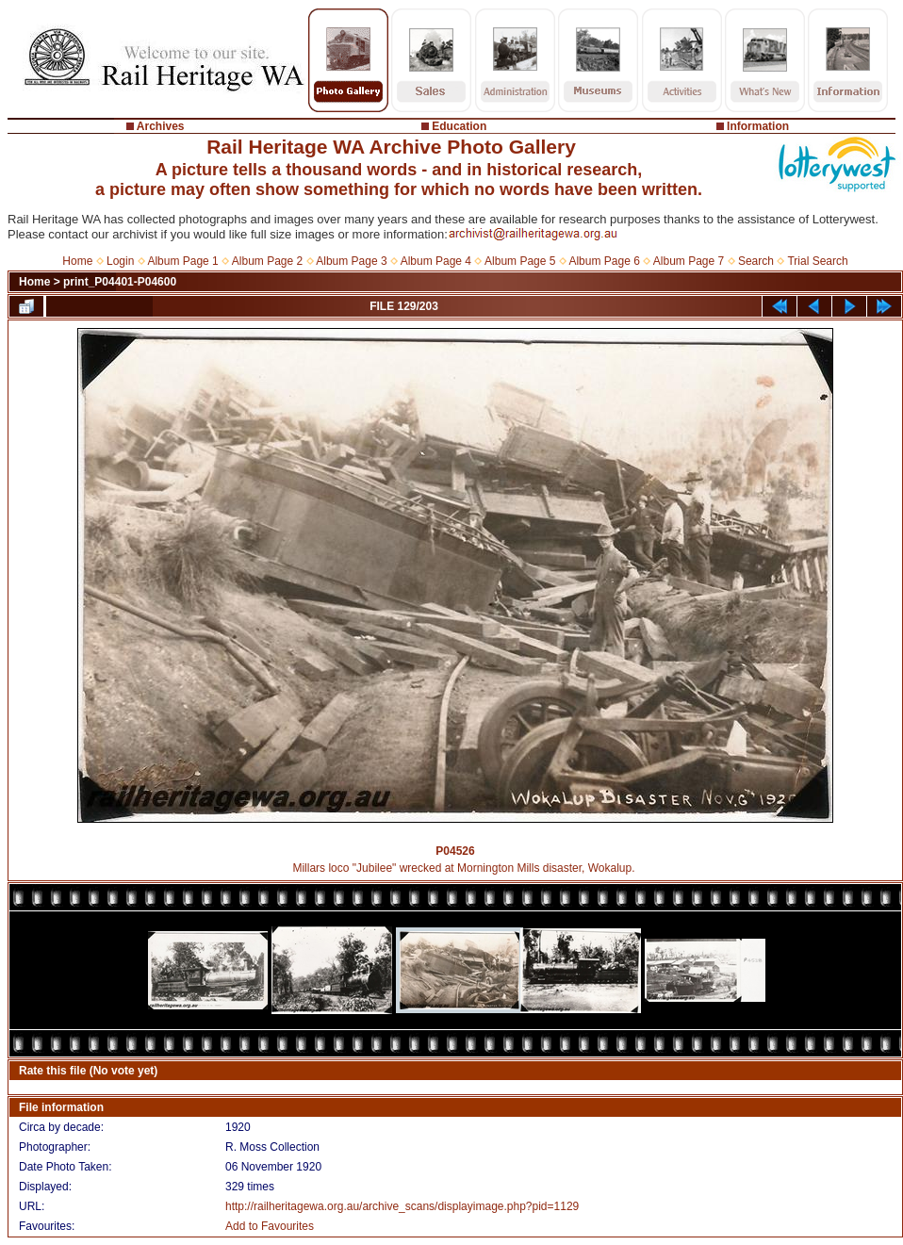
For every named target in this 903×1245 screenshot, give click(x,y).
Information (758, 126)
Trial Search (817, 261)
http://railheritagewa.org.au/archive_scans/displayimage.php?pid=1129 (402, 1206)
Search (756, 261)
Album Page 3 (351, 261)
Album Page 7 (688, 261)
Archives (161, 126)
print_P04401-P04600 (119, 281)
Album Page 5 (519, 261)
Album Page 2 (267, 261)
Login (120, 261)
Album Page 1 (182, 261)
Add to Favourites (269, 1226)
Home (77, 261)
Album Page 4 (436, 261)
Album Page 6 (603, 261)
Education (459, 126)
